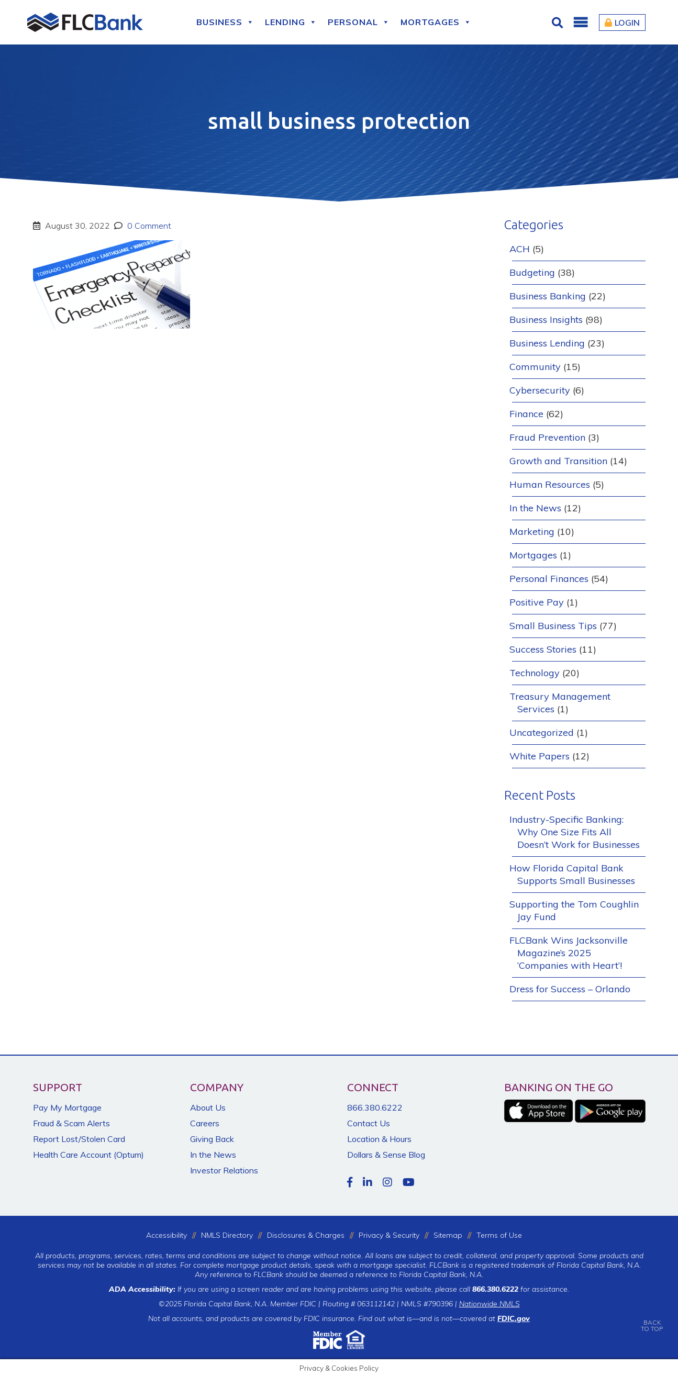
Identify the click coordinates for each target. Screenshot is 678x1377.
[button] (580, 22)
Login (622, 22)
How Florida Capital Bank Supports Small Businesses (572, 874)
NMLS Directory (227, 1235)
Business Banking (547, 296)
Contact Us (368, 1123)
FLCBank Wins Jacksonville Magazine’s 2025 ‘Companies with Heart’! (568, 952)
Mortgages (436, 22)
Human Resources (549, 484)
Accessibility (166, 1235)
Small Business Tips (553, 626)
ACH (519, 249)
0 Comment (148, 225)
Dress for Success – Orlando (569, 989)
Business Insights (546, 320)
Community (535, 367)
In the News (535, 508)
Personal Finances (548, 579)
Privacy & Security (389, 1235)
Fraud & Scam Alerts (71, 1123)
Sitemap (448, 1235)
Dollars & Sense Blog (386, 1154)
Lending (291, 22)
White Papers (539, 756)
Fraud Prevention (547, 437)
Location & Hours (379, 1139)
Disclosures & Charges (305, 1235)
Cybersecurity (539, 390)
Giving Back (212, 1139)
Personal (359, 22)
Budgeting (532, 272)
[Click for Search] (558, 22)
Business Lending (547, 343)
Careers (204, 1123)
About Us (208, 1107)
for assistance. (520, 1289)
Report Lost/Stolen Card (79, 1139)
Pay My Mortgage (67, 1107)
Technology (534, 673)
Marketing (531, 531)
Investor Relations (224, 1170)
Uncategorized (541, 732)
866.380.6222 (375, 1107)
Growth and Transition (558, 461)
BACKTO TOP (652, 1318)
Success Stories (542, 649)
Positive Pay (536, 602)
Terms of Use (499, 1235)
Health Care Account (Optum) (88, 1154)
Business (225, 22)
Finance (526, 414)
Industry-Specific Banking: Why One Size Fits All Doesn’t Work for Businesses (574, 831)
